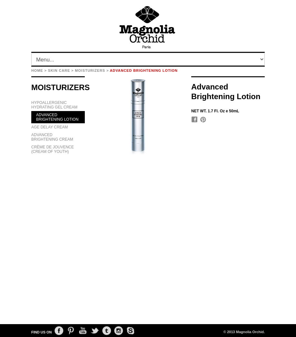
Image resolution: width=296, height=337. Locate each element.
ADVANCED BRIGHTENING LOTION (57, 117)
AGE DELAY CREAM (49, 127)
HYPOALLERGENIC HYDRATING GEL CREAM (54, 104)
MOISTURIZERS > (92, 70)
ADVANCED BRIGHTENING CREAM (52, 137)
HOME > (39, 70)
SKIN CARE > (61, 70)
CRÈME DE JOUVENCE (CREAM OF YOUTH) (52, 149)
